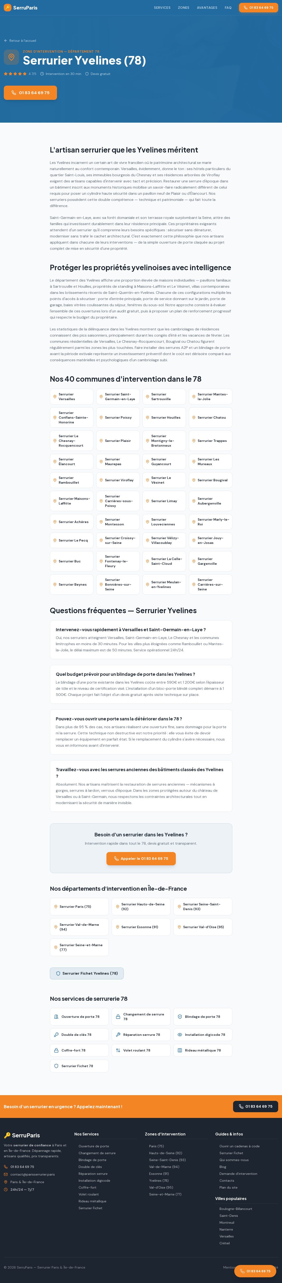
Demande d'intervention (236, 1174)
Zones (183, 7)
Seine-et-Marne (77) (163, 1194)
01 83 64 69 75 (258, 7)
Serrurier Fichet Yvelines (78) (87, 973)
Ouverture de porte (91, 1146)
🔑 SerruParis (22, 1135)
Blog (220, 1167)
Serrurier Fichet (88, 1208)
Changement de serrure (95, 1153)
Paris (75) (154, 1146)
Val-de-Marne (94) (162, 1167)
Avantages (207, 7)
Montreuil (224, 1222)
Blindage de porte (90, 1160)
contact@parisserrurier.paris (32, 1174)
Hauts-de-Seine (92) (163, 1153)
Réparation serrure (91, 1174)
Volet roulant (86, 1194)
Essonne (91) (157, 1174)
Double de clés (88, 1167)
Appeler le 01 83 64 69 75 (141, 858)
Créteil (222, 1243)
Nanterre (224, 1229)
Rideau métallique (90, 1201)
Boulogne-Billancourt (233, 1209)
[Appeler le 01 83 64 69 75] (255, 1271)
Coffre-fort (85, 1187)
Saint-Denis (226, 1216)
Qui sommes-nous (232, 1160)
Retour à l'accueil (20, 40)
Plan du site (226, 1187)
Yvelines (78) (157, 1180)
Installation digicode (92, 1180)
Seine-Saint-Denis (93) (165, 1160)
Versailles (224, 1236)
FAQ (228, 7)
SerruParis (21, 7)
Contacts (224, 1180)
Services (162, 7)
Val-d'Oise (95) (159, 1187)
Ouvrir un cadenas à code (237, 1146)
